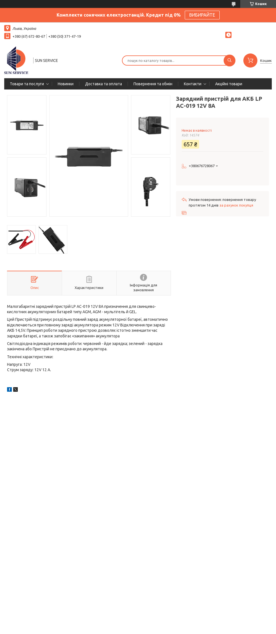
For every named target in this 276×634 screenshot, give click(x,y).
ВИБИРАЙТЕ (202, 14)
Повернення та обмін (152, 84)
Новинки (66, 84)
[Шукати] (229, 60)
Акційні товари (228, 84)
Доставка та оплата (103, 84)
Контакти (192, 84)
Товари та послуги (27, 84)
